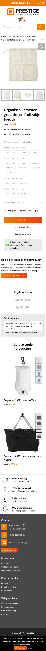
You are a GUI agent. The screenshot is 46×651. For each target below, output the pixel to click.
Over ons (5, 563)
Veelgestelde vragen (9, 567)
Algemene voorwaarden (11, 603)
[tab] (23, 292)
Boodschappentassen (26, 36)
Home (3, 36)
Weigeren (30, 648)
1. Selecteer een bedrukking (18, 142)
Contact (4, 583)
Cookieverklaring (8, 607)
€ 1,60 (9, 404)
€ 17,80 (10, 464)
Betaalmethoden (8, 587)
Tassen (12, 36)
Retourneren (6, 590)
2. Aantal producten (14, 202)
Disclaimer (5, 614)
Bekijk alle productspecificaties (18, 134)
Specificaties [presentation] (23, 307)
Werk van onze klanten (10, 570)
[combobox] (19, 27)
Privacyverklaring (8, 610)
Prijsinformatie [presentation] (23, 292)
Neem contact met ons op (14, 275)
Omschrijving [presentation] (23, 299)
